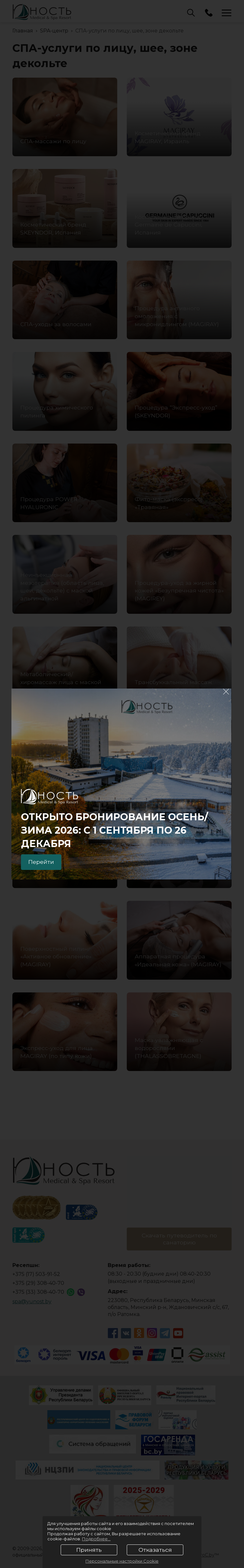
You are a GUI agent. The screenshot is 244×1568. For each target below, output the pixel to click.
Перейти (42, 861)
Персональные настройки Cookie (122, 1561)
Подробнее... (96, 1538)
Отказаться (155, 1549)
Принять (89, 1549)
